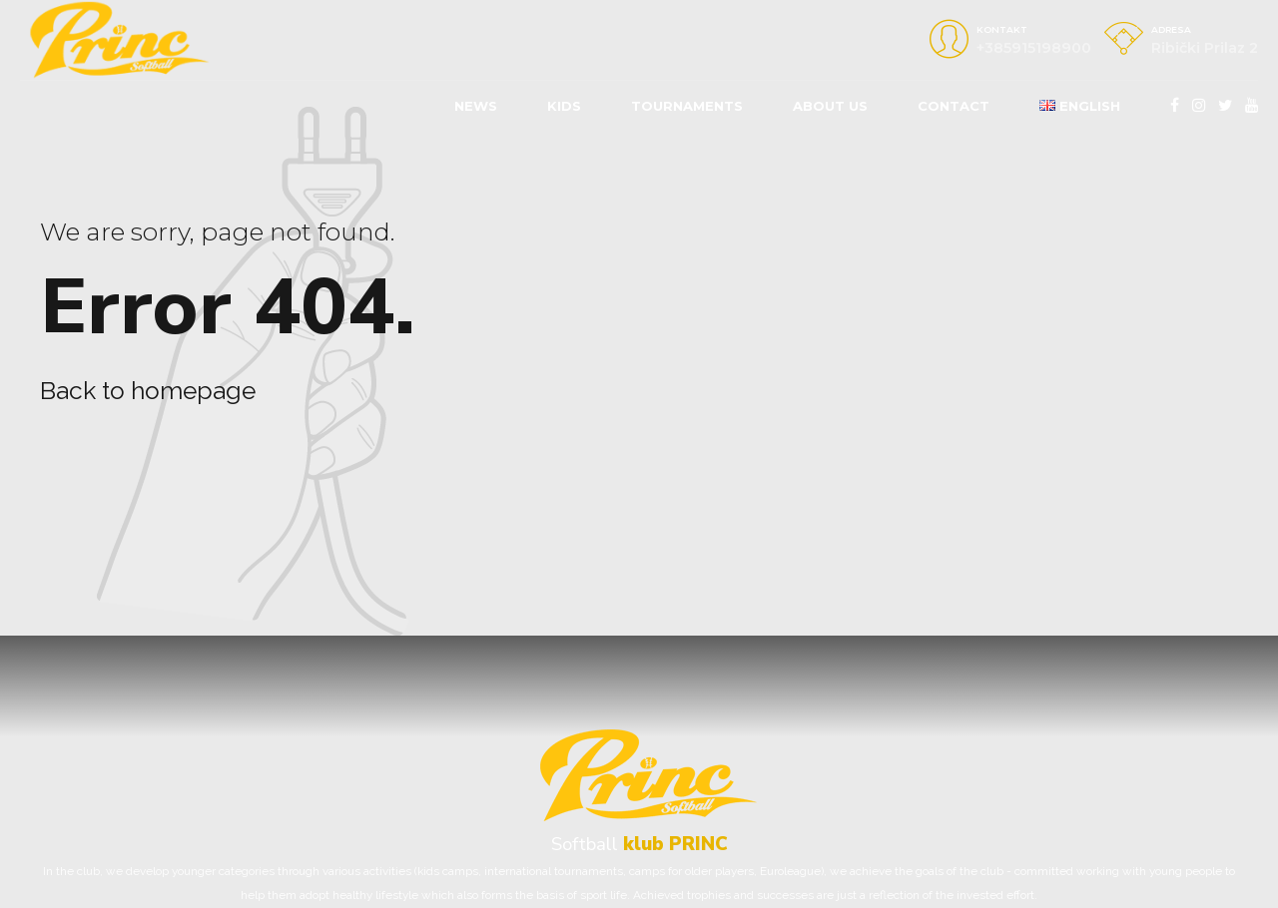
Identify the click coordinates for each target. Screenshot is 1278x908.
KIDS (564, 106)
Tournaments (687, 106)
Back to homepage (148, 390)
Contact (953, 106)
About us (830, 106)
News (475, 106)
